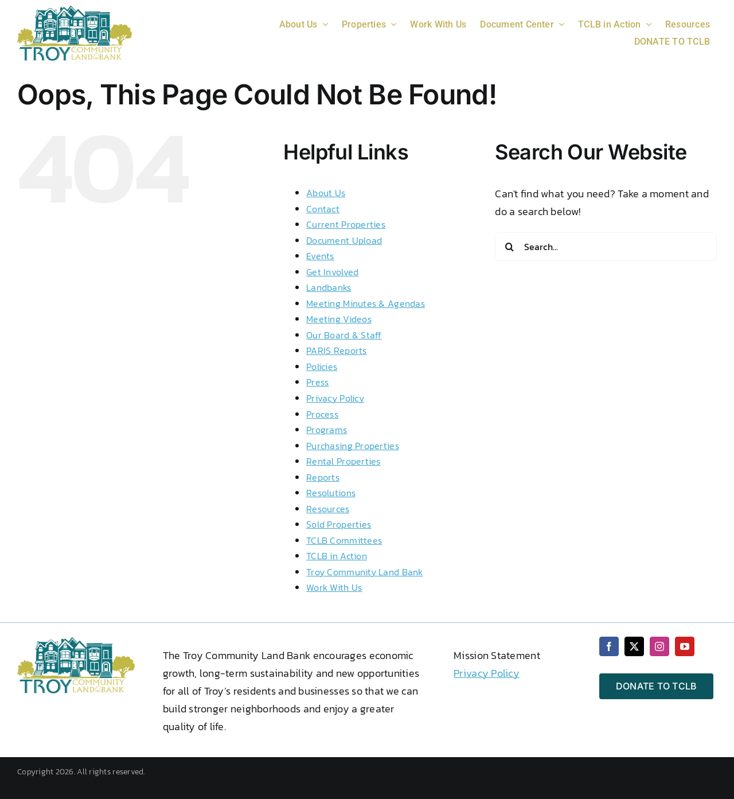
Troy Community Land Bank (364, 572)
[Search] (509, 246)
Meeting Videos (339, 319)
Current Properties (345, 224)
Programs (326, 429)
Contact (322, 209)
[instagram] (659, 646)
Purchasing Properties (352, 446)
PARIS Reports (336, 350)
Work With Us (334, 587)
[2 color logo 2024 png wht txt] (74, 10)
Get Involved (332, 272)
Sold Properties (338, 524)
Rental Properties (343, 461)
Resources (327, 509)
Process (322, 414)
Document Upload (344, 240)
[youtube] (684, 646)
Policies (321, 366)
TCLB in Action (336, 556)
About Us (325, 193)
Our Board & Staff (344, 335)
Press (317, 382)
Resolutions (331, 493)
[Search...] (606, 246)
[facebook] (609, 646)
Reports (322, 477)
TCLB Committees (344, 540)
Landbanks (328, 287)
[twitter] (634, 646)
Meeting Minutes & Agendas (365, 303)
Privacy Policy (335, 398)
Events (320, 256)
